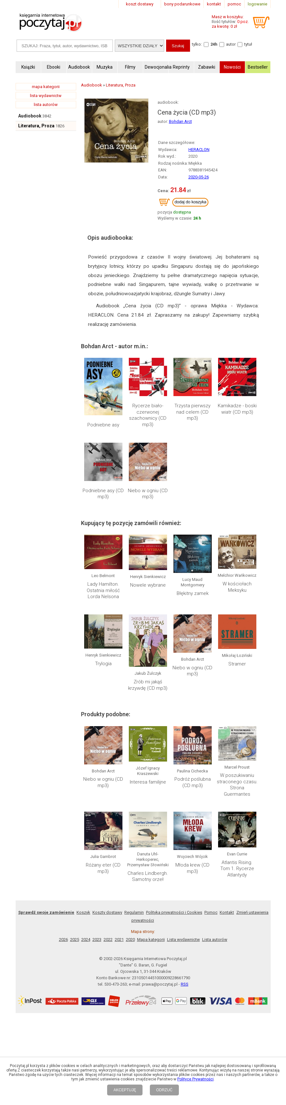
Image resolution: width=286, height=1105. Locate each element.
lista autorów (46, 104)
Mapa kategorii (151, 939)
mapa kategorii (46, 86)
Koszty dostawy (107, 912)
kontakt (214, 4)
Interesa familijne (148, 782)
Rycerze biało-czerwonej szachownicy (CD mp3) (147, 415)
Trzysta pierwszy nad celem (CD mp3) (192, 412)
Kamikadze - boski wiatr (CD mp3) (237, 409)
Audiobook (29, 115)
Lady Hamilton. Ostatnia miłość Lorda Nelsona (103, 590)
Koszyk (83, 912)
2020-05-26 (198, 177)
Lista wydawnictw (183, 939)
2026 (63, 939)
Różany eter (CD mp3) (103, 868)
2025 (74, 939)
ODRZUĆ (164, 1090)
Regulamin (134, 912)
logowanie (257, 4)
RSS (184, 984)
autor (231, 44)
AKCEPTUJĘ (125, 1090)
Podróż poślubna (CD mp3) (192, 782)
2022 (108, 939)
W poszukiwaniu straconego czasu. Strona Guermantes (237, 784)
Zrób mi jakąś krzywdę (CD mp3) (147, 685)
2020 (130, 939)
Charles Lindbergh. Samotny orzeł (148, 876)
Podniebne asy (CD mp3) (103, 494)
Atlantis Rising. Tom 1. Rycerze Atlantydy (237, 869)
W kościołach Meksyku (237, 587)
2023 (96, 939)
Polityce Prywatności (195, 1079)
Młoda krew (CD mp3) (192, 868)
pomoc (234, 4)
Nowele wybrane (148, 585)
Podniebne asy (103, 425)
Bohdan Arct (180, 121)
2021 (119, 939)
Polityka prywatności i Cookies (174, 912)
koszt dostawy (139, 4)
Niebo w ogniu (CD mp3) (148, 494)
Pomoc (210, 912)
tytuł (248, 44)
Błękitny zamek (193, 593)
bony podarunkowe (182, 4)
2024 (85, 939)
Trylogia (103, 663)
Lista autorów (214, 939)
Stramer (237, 664)
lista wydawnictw (46, 95)
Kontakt (227, 912)
